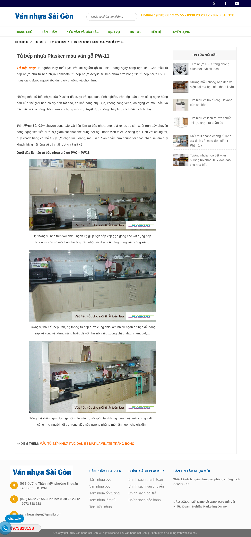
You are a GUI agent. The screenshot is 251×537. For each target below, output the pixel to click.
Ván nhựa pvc (99, 486)
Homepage (22, 41)
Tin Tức (135, 31)
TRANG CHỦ (23, 31)
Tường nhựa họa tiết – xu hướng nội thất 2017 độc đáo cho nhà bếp (210, 160)
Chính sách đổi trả (142, 493)
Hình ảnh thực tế (59, 41)
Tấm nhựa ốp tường (104, 493)
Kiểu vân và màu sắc (82, 31)
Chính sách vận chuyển (146, 486)
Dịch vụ (114, 31)
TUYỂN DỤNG (180, 31)
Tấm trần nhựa (100, 507)
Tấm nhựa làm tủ (102, 500)
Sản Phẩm (49, 31)
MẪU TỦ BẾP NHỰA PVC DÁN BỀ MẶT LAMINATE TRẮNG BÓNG (87, 443)
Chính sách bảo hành (144, 500)
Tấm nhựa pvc (100, 479)
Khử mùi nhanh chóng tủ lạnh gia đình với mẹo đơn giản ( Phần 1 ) (210, 140)
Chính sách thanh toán (145, 479)
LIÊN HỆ (156, 31)
